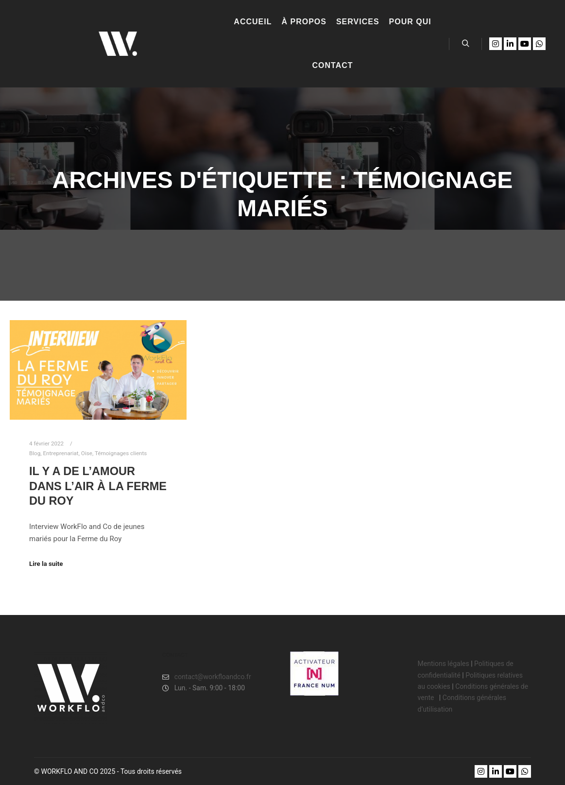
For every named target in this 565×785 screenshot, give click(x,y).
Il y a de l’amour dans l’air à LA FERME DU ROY (98, 486)
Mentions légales (443, 663)
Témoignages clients (121, 453)
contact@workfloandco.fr (206, 677)
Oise (86, 453)
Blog (34, 453)
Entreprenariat (60, 453)
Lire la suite (46, 563)
